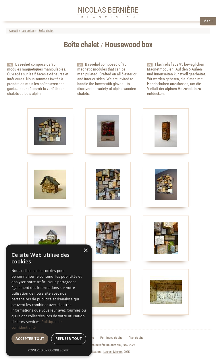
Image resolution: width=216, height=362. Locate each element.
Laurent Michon (112, 352)
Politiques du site (111, 338)
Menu (208, 21)
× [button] (85, 250)
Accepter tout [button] (30, 338)
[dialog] (49, 300)
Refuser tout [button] (68, 338)
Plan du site (136, 338)
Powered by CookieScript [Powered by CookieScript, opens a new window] (49, 350)
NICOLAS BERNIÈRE (108, 10)
